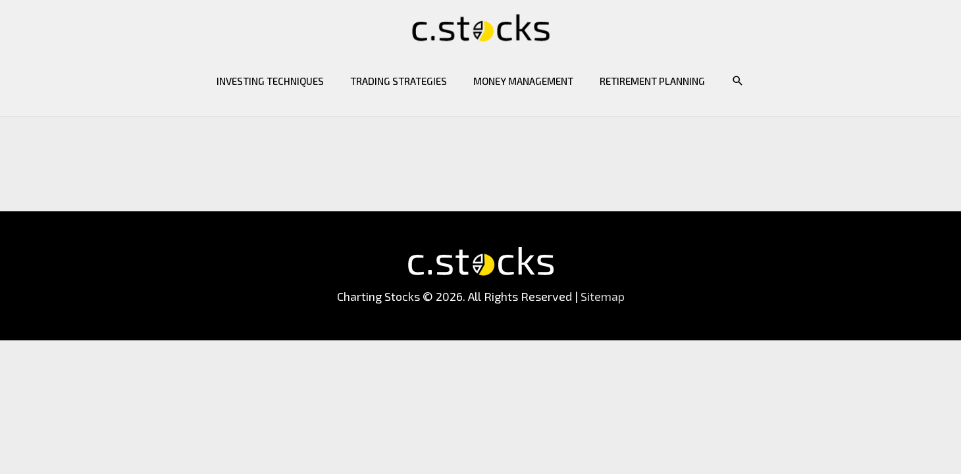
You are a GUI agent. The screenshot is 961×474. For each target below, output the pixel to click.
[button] (737, 81)
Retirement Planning (652, 81)
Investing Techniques (270, 81)
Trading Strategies (398, 81)
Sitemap (603, 296)
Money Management (523, 81)
